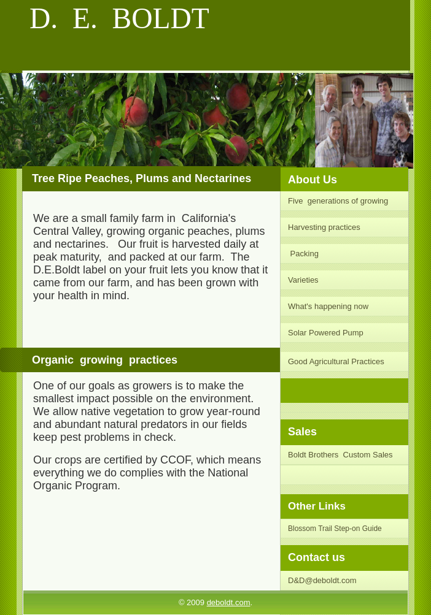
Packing (303, 253)
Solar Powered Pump (325, 332)
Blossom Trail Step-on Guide (335, 528)
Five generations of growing (338, 200)
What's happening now (328, 306)
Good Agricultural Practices (336, 361)
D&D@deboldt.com (322, 580)
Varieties (304, 280)
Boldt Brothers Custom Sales (340, 454)
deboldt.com (228, 602)
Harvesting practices (325, 227)
